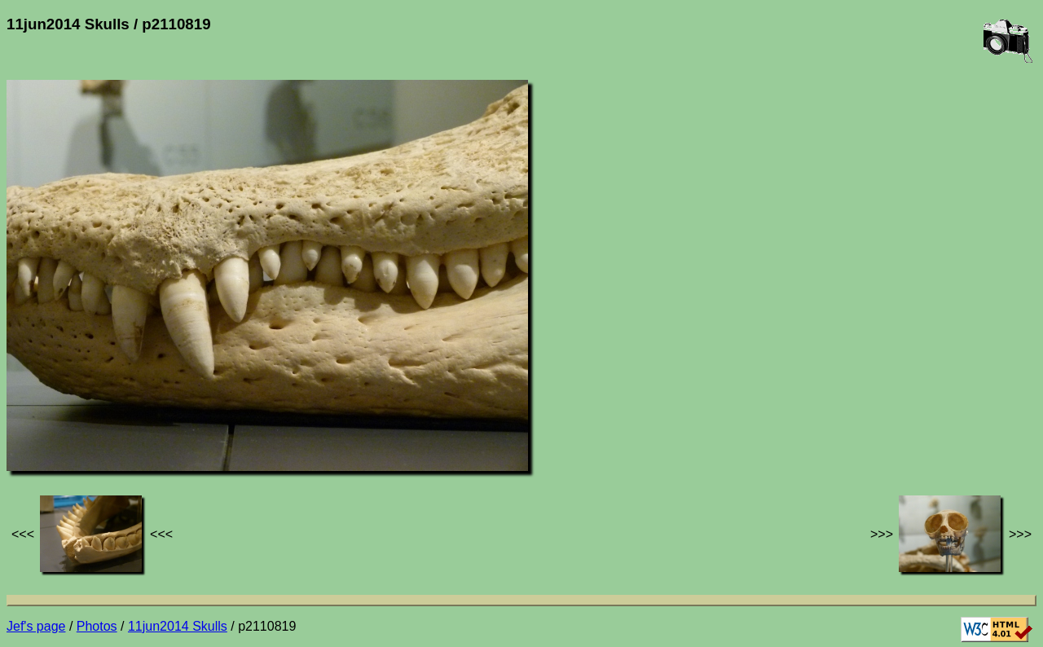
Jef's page (36, 626)
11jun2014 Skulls (177, 626)
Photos (97, 626)
